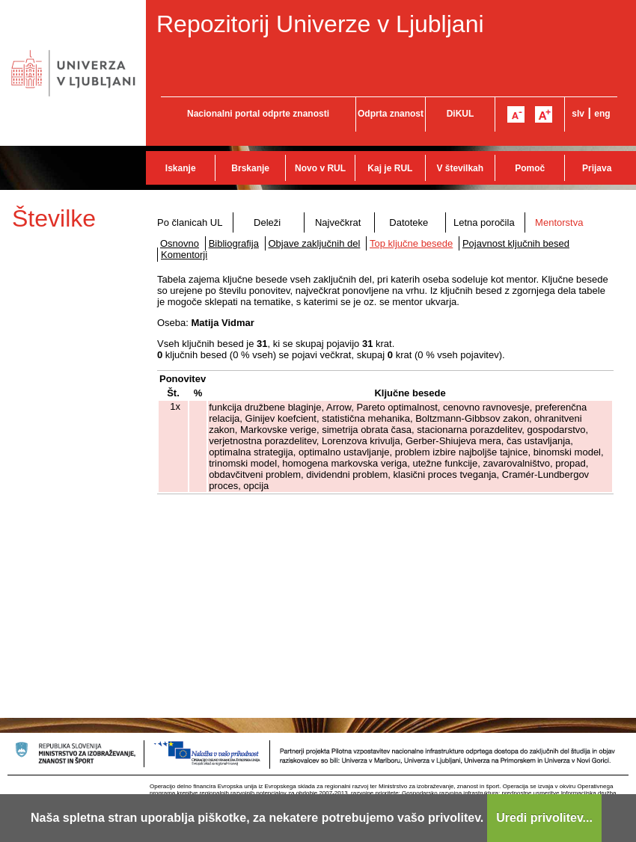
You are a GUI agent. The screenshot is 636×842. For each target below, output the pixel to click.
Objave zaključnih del (315, 243)
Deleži (267, 222)
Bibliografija (234, 243)
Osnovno (179, 243)
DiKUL (460, 113)
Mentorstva (559, 222)
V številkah (459, 168)
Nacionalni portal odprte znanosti (258, 113)
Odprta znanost (391, 113)
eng (602, 113)
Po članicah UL (189, 222)
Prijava (596, 168)
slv (578, 113)
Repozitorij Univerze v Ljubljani (320, 23)
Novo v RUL (320, 168)
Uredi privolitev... (544, 817)
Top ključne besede (411, 243)
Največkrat (338, 222)
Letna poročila (484, 222)
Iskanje (180, 168)
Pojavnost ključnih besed (515, 243)
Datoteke (408, 222)
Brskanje (250, 168)
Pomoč (530, 168)
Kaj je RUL (389, 168)
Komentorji (184, 254)
